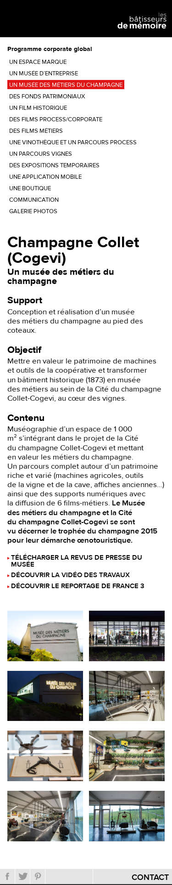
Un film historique (38, 108)
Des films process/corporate (55, 119)
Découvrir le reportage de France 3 (77, 586)
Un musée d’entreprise (43, 73)
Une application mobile (45, 177)
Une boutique (30, 188)
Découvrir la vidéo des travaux (70, 575)
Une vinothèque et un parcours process (73, 142)
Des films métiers (36, 131)
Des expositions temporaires (54, 165)
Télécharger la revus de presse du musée (76, 561)
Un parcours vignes (40, 154)
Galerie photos (33, 211)
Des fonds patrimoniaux (47, 96)
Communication (34, 200)
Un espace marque (38, 62)
